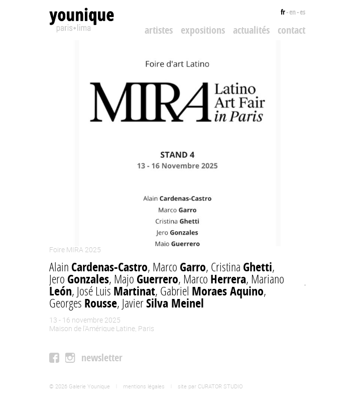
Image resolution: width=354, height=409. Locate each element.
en (292, 12)
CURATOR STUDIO (220, 386)
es (302, 12)
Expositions (203, 30)
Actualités (251, 30)
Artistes (159, 30)
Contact (291, 30)
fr (283, 12)
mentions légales (144, 386)
